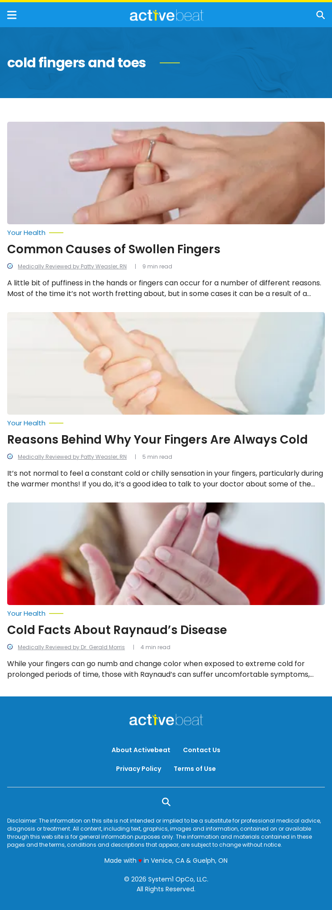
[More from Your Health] (166, 233)
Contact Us (201, 750)
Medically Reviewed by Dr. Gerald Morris (71, 647)
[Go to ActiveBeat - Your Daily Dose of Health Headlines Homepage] (166, 15)
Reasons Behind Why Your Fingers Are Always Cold (157, 440)
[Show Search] (320, 15)
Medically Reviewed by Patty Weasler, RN (72, 266)
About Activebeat (141, 750)
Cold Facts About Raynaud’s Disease (117, 630)
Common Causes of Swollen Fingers (113, 249)
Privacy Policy (138, 768)
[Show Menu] (12, 15)
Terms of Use (195, 768)
